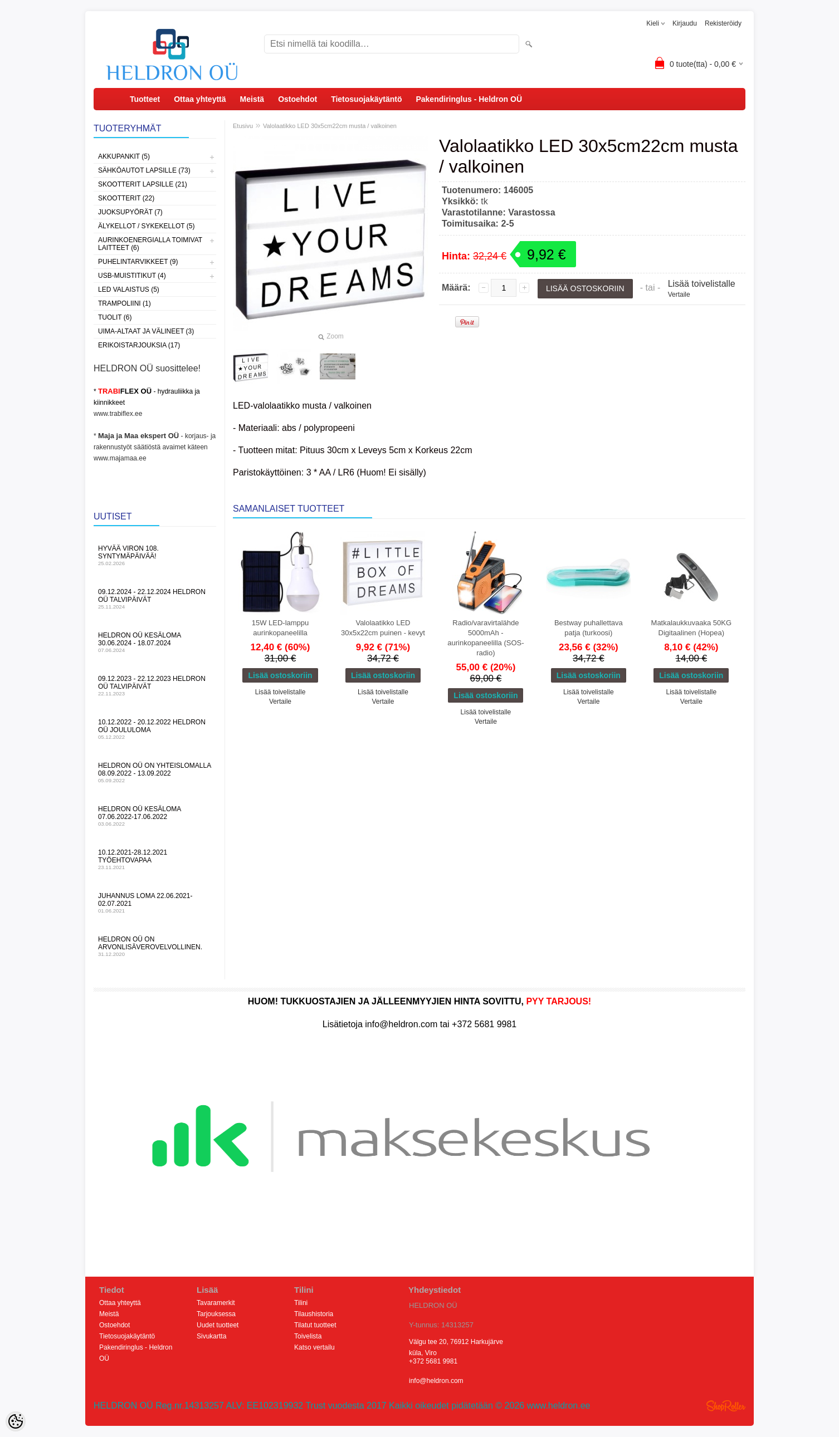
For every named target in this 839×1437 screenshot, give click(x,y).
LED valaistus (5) (128, 289)
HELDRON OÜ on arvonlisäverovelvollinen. (155, 946)
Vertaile (679, 294)
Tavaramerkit (216, 1303)
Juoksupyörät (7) (130, 212)
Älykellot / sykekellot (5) (146, 226)
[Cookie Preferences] (16, 1421)
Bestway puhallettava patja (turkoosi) (588, 628)
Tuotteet (145, 99)
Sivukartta (211, 1336)
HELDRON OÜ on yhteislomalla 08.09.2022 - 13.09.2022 (155, 772)
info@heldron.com (436, 1381)
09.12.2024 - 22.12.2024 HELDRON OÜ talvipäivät (155, 599)
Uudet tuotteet (217, 1325)
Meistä (252, 99)
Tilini (301, 1303)
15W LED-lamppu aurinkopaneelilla (280, 628)
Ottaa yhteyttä (200, 99)
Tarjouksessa (216, 1314)
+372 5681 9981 (433, 1361)
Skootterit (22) (126, 198)
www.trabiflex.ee (118, 414)
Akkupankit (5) (124, 156)
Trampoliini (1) (124, 303)
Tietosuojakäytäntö (366, 99)
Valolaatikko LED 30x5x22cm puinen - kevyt (383, 628)
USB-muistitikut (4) (132, 275)
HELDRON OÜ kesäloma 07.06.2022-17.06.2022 (155, 816)
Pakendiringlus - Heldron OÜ (469, 99)
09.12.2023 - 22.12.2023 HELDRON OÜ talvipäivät (155, 686)
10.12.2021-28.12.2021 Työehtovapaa (155, 859)
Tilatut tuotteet (315, 1325)
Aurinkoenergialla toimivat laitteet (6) (150, 244)
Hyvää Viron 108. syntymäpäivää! (155, 555)
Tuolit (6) (114, 317)
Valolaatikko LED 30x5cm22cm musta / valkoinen (330, 125)
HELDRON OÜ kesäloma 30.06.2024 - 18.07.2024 (155, 642)
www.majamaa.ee (120, 458)
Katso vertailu (314, 1347)
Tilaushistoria (313, 1314)
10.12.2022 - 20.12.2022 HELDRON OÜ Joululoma (155, 729)
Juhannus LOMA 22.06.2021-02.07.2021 (155, 903)
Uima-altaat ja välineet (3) (146, 331)
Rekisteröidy (723, 23)
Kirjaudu (684, 23)
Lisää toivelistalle (701, 283)
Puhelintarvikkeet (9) (138, 262)
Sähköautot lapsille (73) (144, 170)
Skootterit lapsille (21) (142, 184)
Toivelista (307, 1336)
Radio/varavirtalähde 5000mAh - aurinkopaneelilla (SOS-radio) (485, 638)
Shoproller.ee (725, 1405)
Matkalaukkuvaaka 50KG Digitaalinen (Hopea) (691, 628)
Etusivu (243, 125)
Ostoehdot (297, 99)
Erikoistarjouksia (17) (139, 345)
